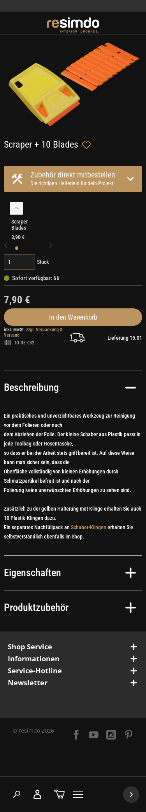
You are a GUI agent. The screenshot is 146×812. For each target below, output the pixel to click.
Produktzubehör (70, 607)
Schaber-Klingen (88, 527)
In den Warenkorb (73, 317)
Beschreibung (70, 387)
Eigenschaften (70, 572)
